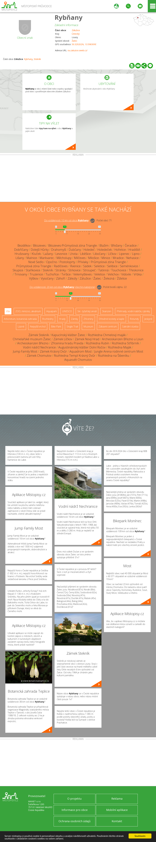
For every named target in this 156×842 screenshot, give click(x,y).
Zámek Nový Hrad (87, 339)
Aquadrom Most (80, 351)
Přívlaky (83, 262)
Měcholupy (64, 258)
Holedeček (104, 250)
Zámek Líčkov (62, 339)
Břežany (116, 245)
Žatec (74, 40)
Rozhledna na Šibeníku (113, 355)
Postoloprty (67, 262)
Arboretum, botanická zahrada (20, 319)
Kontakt (117, 821)
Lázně (21, 326)
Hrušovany (22, 254)
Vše (8, 311)
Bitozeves (39, 245)
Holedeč (89, 250)
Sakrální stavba (130, 326)
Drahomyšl (58, 250)
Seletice (99, 266)
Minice (105, 258)
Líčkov (112, 254)
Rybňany (69, 17)
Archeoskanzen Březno (32, 343)
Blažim (104, 245)
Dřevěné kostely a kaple (111, 319)
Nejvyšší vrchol (38, 326)
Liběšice (85, 254)
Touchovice (118, 270)
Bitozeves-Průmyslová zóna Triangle (72, 245)
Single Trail (72, 326)
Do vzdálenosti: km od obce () (62, 287)
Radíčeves (61, 266)
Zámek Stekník (38, 335)
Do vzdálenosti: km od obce (66, 220)
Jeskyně (148, 319)
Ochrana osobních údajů (74, 821)
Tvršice (66, 274)
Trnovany (20, 274)
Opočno (51, 262)
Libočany (99, 254)
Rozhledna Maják (119, 347)
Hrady (62, 319)
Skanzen (106, 311)
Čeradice (131, 245)
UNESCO (67, 311)
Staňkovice (33, 270)
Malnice (32, 258)
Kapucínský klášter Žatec (68, 335)
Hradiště (134, 250)
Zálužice (76, 30)
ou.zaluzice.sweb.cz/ (77, 50)
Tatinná (103, 270)
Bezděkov (24, 245)
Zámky (74, 319)
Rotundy (134, 319)
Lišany (20, 258)
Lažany (48, 254)
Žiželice (122, 278)
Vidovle (126, 274)
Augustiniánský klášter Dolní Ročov (81, 347)
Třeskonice (136, 270)
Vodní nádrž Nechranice (39, 347)
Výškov (33, 278)
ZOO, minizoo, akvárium (28, 311)
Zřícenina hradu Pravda (67, 343)
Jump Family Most (25, 351)
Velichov (113, 274)
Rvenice (75, 266)
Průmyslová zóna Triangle (108, 262)
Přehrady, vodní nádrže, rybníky (133, 311)
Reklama (116, 798)
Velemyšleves (82, 274)
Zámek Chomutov (39, 355)
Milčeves (80, 258)
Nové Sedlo (36, 262)
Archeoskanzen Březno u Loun (122, 339)
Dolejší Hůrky (40, 250)
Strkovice (74, 270)
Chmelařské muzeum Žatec (32, 339)
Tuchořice (52, 274)
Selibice (112, 266)
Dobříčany (21, 250)
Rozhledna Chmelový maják (107, 335)
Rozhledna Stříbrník (125, 343)
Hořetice (120, 250)
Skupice (18, 270)
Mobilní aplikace (117, 810)
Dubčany (75, 250)
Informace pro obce (75, 810)
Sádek (87, 266)
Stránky (60, 270)
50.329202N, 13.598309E (84, 44)
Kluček (36, 254)
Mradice (118, 258)
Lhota (74, 254)
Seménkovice (129, 266)
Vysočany (47, 278)
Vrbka (138, 274)
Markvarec (47, 258)
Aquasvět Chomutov (78, 360)
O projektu (74, 798)
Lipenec (124, 254)
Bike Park (56, 326)
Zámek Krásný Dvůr (53, 351)
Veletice (99, 274)
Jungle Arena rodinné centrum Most (118, 351)
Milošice (93, 258)
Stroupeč (89, 270)
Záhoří (60, 278)
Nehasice (132, 258)
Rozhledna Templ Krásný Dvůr (74, 355)
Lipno (136, 254)
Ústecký (76, 33)
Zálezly (72, 278)
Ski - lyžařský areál (87, 311)
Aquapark (51, 311)
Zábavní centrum (108, 326)
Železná (109, 278)
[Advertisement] (78, 179)
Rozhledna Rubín (97, 343)
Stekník (37, 59)
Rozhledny (47, 319)
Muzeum (88, 326)
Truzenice (36, 274)
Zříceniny (88, 319)
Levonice (61, 254)
